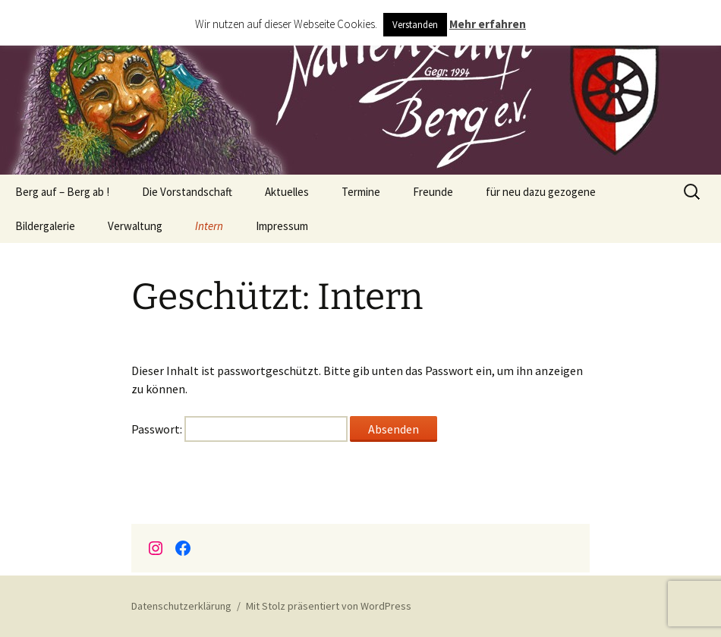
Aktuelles (287, 191)
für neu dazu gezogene (541, 191)
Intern (209, 226)
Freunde (433, 191)
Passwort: (239, 429)
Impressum (282, 226)
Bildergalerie (45, 226)
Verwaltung (135, 226)
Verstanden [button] (415, 24)
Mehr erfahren (487, 24)
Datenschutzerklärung (181, 606)
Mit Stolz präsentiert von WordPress (328, 606)
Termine (361, 191)
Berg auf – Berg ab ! (62, 191)
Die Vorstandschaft (187, 191)
